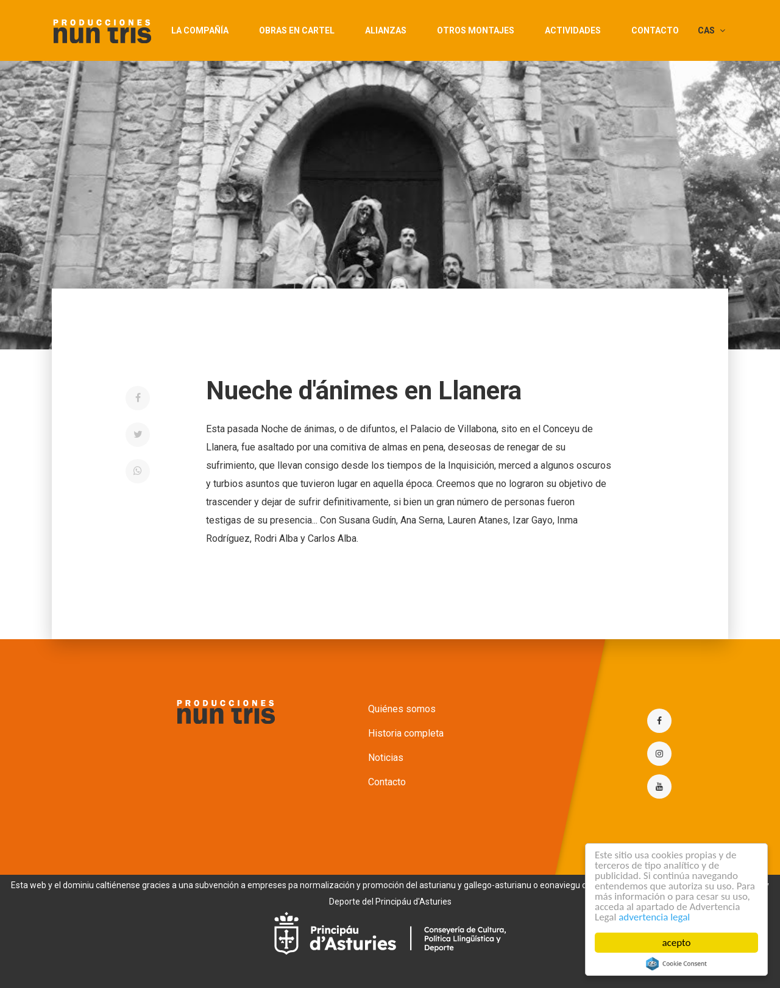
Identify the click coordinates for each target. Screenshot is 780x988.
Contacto (655, 30)
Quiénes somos (402, 709)
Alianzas (385, 30)
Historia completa (406, 733)
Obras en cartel (297, 30)
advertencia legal (654, 917)
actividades (573, 30)
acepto (676, 942)
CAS (711, 30)
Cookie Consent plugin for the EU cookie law (676, 963)
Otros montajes (475, 30)
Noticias (385, 757)
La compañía (200, 30)
